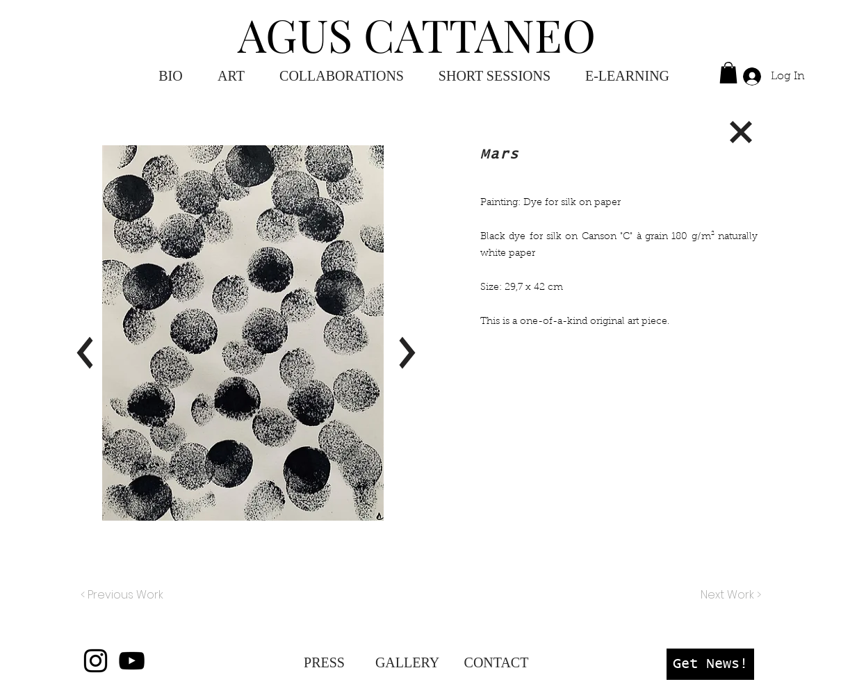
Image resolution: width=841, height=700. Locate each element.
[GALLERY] (407, 662)
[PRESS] (324, 662)
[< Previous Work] (122, 595)
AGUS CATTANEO (417, 34)
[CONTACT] (496, 662)
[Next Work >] (730, 595)
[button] (627, 76)
